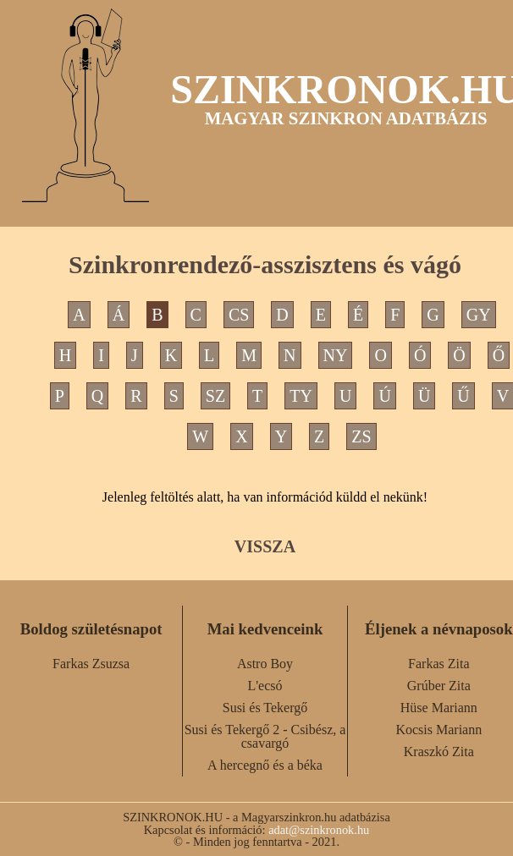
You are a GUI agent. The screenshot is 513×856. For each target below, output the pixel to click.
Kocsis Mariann (438, 729)
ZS (361, 436)
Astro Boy (265, 663)
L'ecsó (264, 685)
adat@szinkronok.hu (318, 830)
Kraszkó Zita (439, 751)
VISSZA (264, 546)
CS (239, 314)
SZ (215, 396)
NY (335, 355)
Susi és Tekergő (265, 707)
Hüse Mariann (438, 707)
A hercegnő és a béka (265, 765)
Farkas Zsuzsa (91, 663)
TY (301, 396)
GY (478, 314)
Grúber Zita (439, 685)
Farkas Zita (438, 663)
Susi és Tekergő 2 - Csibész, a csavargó (265, 736)
